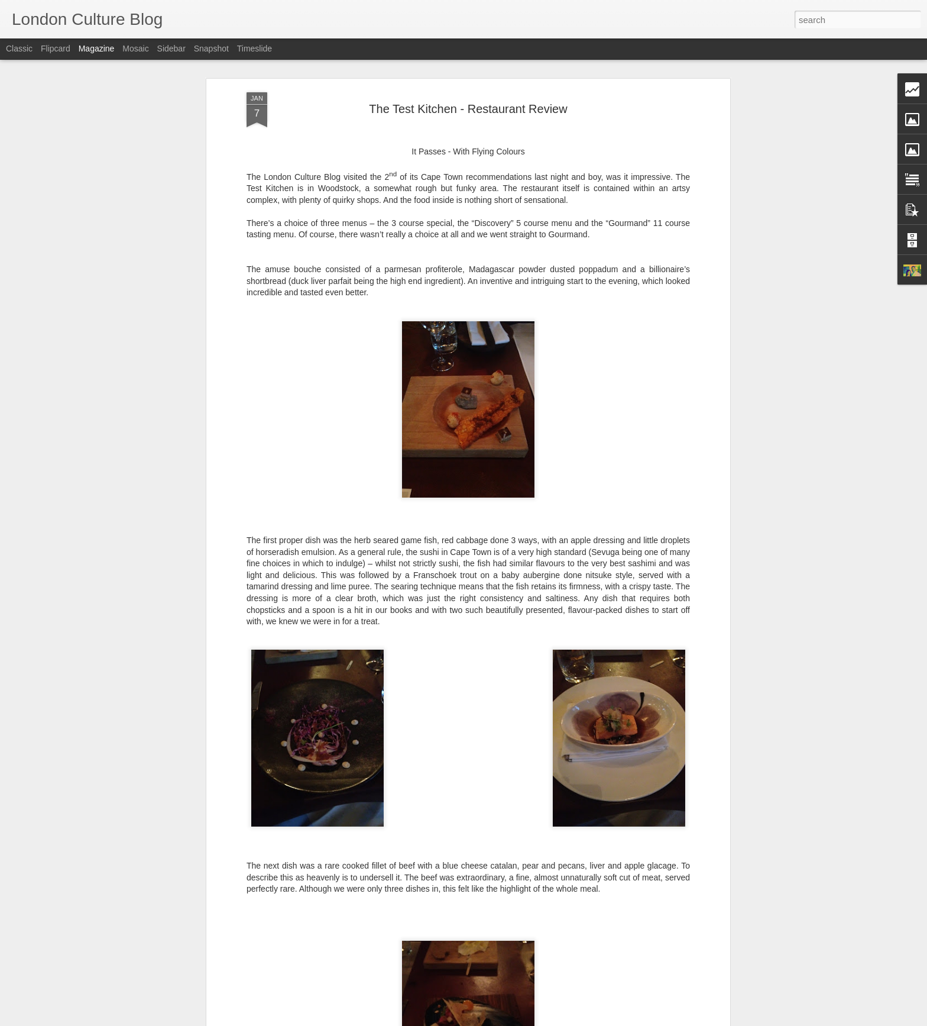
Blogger (500, 1019)
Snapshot (211, 48)
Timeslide (254, 48)
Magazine (97, 48)
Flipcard (55, 48)
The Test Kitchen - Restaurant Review (468, 90)
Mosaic (135, 48)
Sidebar (171, 48)
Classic (19, 48)
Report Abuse (535, 1019)
